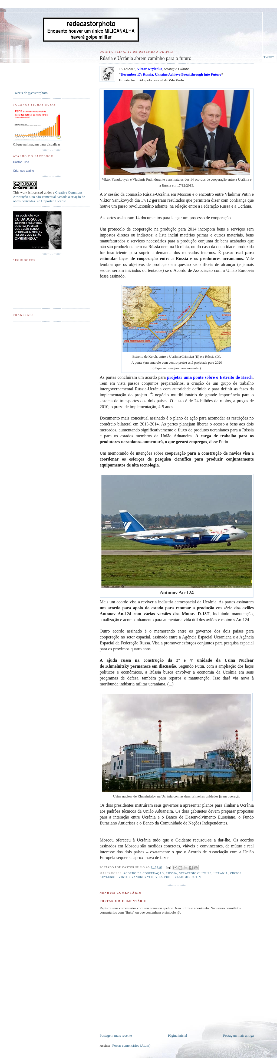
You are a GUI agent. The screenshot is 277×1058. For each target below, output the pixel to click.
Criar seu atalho (23, 170)
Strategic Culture (195, 873)
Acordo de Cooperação (143, 873)
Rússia (171, 873)
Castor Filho (21, 162)
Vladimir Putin (188, 877)
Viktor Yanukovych (136, 877)
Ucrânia (220, 873)
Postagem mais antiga (238, 1035)
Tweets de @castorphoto (30, 93)
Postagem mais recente (116, 1035)
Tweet (268, 57)
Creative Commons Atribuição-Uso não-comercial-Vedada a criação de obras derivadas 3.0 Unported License (49, 196)
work (23, 192)
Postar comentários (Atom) (131, 1045)
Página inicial (177, 1035)
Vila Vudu (164, 877)
